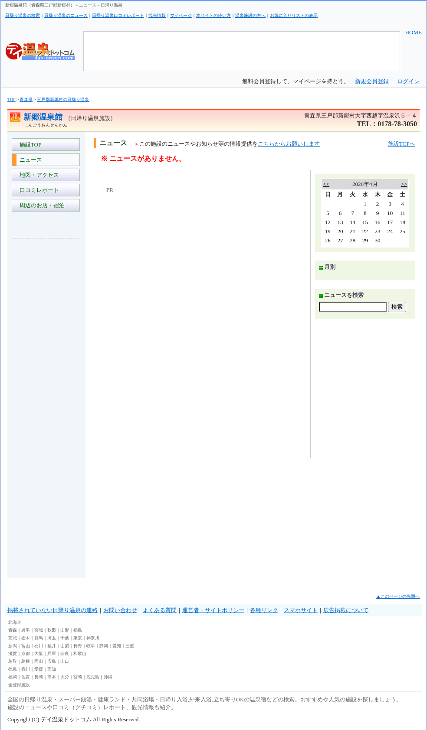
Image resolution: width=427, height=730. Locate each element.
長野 (77, 645)
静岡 (103, 645)
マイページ (181, 15)
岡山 (38, 661)
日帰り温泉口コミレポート (118, 15)
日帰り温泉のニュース (66, 15)
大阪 (38, 653)
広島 (51, 661)
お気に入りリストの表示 (294, 15)
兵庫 (51, 653)
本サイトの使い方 (213, 15)
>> (404, 184)
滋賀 (12, 653)
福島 (77, 630)
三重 (129, 645)
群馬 (38, 637)
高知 (51, 669)
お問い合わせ (120, 610)
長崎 (38, 677)
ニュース (29, 159)
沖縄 (108, 677)
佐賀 (25, 677)
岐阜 (90, 645)
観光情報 (157, 15)
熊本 (51, 677)
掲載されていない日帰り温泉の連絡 (52, 610)
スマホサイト (301, 610)
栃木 (25, 637)
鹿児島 (92, 677)
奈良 (64, 653)
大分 (64, 677)
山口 (64, 661)
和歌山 (79, 653)
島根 (25, 661)
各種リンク (264, 610)
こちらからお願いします (289, 143)
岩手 (25, 630)
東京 (77, 637)
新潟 (12, 645)
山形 (64, 630)
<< (326, 184)
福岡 (12, 677)
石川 (38, 645)
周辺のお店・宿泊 (40, 205)
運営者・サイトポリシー (213, 610)
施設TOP (29, 144)
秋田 (51, 630)
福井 (51, 645)
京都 (25, 653)
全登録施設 (19, 684)
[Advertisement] (46, 374)
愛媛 (38, 669)
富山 (25, 645)
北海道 (14, 622)
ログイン (408, 81)
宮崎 (77, 677)
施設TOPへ (401, 143)
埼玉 (51, 637)
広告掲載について (345, 610)
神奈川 (92, 637)
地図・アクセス (37, 175)
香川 (25, 669)
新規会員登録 (372, 81)
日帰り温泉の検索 (22, 15)
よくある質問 (160, 610)
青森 (12, 630)
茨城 (12, 637)
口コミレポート (37, 190)
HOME (413, 32)
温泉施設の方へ (250, 15)
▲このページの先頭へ (398, 596)
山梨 (64, 645)
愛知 (116, 645)
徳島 (12, 669)
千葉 (64, 637)
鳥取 (12, 661)
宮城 (38, 630)
